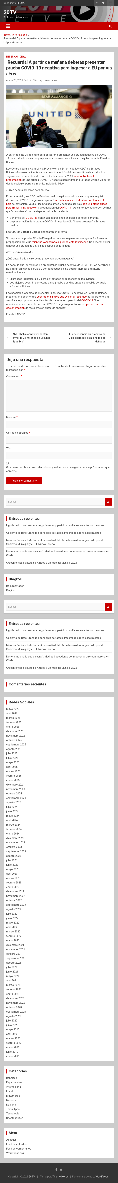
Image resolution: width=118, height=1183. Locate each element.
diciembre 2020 (15, 998)
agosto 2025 (13, 749)
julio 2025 (11, 753)
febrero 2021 (13, 989)
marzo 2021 (13, 985)
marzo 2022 (13, 931)
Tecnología (12, 1113)
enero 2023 (12, 887)
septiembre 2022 (16, 904)
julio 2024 (11, 806)
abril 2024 (11, 820)
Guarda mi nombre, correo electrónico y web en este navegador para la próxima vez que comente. (58, 469)
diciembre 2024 (15, 784)
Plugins (10, 590)
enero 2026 (12, 726)
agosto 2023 (13, 855)
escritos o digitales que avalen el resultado (62, 296)
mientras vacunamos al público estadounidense (60, 242)
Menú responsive (110, 3)
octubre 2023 (14, 847)
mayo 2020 (12, 1029)
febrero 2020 (13, 1042)
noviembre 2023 (15, 842)
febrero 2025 (13, 775)
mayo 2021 (12, 976)
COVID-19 (65, 207)
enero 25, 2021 (14, 80)
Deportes (11, 1078)
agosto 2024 (13, 802)
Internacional (16, 56)
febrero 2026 (13, 722)
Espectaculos (14, 1082)
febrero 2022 (13, 936)
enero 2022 (12, 940)
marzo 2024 (13, 824)
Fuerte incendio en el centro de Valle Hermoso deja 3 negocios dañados (87, 337)
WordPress (102, 1176)
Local (9, 1091)
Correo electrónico (18, 432)
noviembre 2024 (15, 789)
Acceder (11, 1139)
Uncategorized (14, 1118)
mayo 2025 (12, 762)
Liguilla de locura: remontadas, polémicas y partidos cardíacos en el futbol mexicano (55, 525)
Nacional (11, 1100)
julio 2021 (11, 967)
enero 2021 (12, 993)
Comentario (14, 376)
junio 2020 (12, 1025)
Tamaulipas (13, 1109)
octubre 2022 (14, 900)
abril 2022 (11, 927)
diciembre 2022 (15, 891)
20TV (10, 12)
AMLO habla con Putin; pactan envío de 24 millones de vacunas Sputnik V (31, 337)
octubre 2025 (14, 740)
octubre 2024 (14, 793)
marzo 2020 (13, 1038)
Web (8, 448)
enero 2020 (12, 1047)
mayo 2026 (12, 709)
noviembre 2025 (15, 735)
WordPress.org (15, 1153)
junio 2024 (12, 811)
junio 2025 (12, 758)
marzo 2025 (13, 771)
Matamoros (13, 1095)
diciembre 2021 (15, 945)
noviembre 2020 (15, 1002)
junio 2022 (12, 918)
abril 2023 (11, 873)
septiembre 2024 (16, 798)
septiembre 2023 (16, 851)
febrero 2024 (13, 829)
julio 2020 (11, 1020)
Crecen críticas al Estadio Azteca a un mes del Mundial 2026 (41, 562)
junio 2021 (12, 971)
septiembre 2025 (16, 744)
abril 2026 (11, 713)
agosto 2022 (13, 909)
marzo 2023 (13, 878)
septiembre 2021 (16, 958)
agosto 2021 (13, 962)
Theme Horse (60, 1176)
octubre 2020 (14, 1007)
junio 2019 (12, 1051)
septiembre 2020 (16, 1011)
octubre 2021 (14, 953)
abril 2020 (11, 1034)
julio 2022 (11, 913)
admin (28, 80)
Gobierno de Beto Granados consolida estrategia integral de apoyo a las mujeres (53, 532)
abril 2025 (11, 766)
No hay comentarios (45, 80)
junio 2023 (12, 864)
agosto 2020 (13, 1016)
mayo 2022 (12, 922)
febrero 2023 (13, 882)
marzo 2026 (13, 717)
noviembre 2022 (15, 896)
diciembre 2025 (15, 731)
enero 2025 (12, 780)
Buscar (108, 502)
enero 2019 (12, 1056)
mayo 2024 (12, 815)
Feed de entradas (16, 1144)
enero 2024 (12, 833)
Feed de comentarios (18, 1148)
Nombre (12, 417)
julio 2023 (11, 860)
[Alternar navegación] (8, 26)
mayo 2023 (12, 869)
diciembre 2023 (15, 838)
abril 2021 (11, 980)
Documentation (15, 585)
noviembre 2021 (15, 949)
